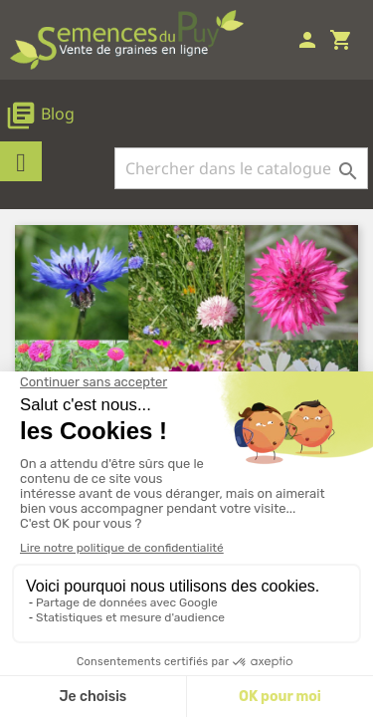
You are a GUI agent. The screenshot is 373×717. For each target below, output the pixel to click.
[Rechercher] (241, 168)
